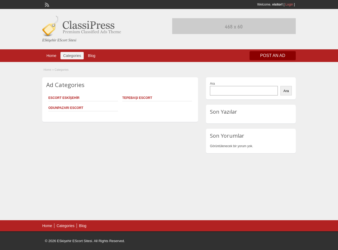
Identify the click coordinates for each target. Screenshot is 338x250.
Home (51, 56)
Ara (212, 83)
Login (289, 4)
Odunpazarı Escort (65, 108)
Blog (91, 56)
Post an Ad (272, 55)
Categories (72, 56)
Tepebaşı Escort (137, 98)
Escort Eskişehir (63, 98)
